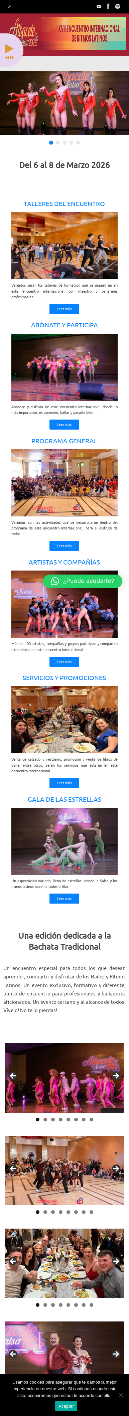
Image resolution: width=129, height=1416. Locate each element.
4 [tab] (60, 1119)
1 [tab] (37, 1119)
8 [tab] (91, 1119)
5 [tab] (68, 1119)
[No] (120, 1395)
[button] (82, 581)
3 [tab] (53, 1119)
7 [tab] (84, 1119)
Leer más (64, 309)
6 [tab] (76, 1119)
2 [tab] (45, 1119)
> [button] (116, 1076)
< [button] (13, 1076)
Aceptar (66, 1406)
